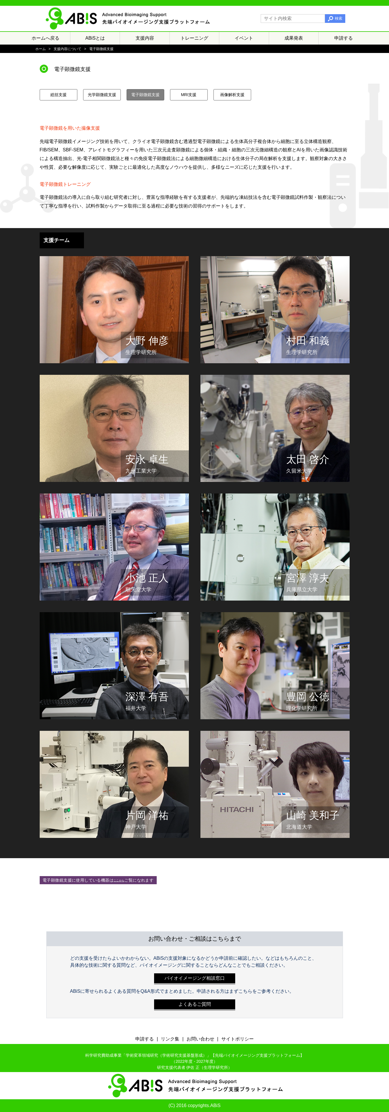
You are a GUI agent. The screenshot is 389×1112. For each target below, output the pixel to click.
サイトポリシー (237, 1038)
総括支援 (58, 94)
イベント (244, 38)
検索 (338, 18)
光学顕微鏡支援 (102, 94)
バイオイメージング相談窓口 (195, 976)
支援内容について (67, 49)
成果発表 (293, 38)
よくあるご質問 (194, 1002)
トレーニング (194, 38)
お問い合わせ (200, 1038)
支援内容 (145, 38)
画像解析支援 (232, 94)
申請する (343, 38)
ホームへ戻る (45, 38)
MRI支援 (189, 94)
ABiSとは (95, 38)
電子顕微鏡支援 (145, 94)
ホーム (40, 49)
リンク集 (170, 1038)
